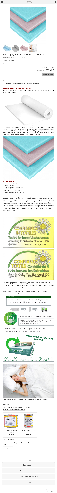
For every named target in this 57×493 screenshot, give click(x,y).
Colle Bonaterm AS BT (28, 430)
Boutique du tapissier (28, 471)
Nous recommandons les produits (14, 409)
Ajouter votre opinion (26, 407)
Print (5, 80)
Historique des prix (8, 64)
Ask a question (8, 448)
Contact (28, 483)
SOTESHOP (54, 491)
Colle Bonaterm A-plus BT (11, 431)
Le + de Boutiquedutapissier (28, 477)
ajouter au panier (48, 74)
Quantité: (44, 67)
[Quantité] (49, 67)
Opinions (6, 404)
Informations (28, 465)
